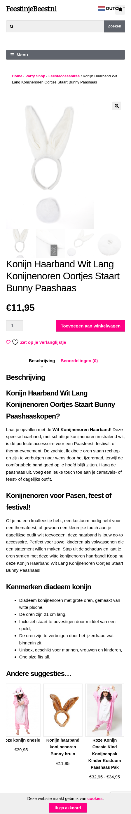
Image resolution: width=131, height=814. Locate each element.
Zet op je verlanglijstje (36, 341)
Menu (22, 54)
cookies (95, 798)
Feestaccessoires (64, 76)
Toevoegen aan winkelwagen (90, 325)
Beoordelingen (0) (79, 360)
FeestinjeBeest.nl (31, 9)
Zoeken (114, 26)
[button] (116, 106)
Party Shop (35, 76)
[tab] (42, 360)
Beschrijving (42, 360)
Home (17, 76)
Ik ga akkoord (68, 808)
